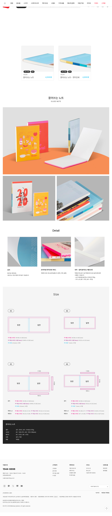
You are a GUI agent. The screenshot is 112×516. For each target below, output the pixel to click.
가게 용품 (61, 13)
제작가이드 (71, 474)
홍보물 (18, 13)
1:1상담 (54, 479)
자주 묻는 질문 (55, 476)
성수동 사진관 (63, 6)
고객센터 (54, 472)
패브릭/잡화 (70, 13)
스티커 (26, 13)
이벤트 (96, 13)
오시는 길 (88, 472)
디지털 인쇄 (21, 6)
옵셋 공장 (31, 6)
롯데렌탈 (105, 474)
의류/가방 (81, 13)
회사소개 (88, 474)
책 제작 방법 (72, 478)
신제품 (103, 13)
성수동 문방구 (75, 6)
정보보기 (56, 500)
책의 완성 (45, 13)
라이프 (89, 13)
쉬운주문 (40, 6)
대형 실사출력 (51, 6)
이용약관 (97, 496)
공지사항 (54, 474)
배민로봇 (105, 472)
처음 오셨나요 (72, 472)
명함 (11, 13)
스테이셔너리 (35, 13)
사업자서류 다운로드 (91, 476)
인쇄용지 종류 (72, 476)
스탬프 (53, 13)
